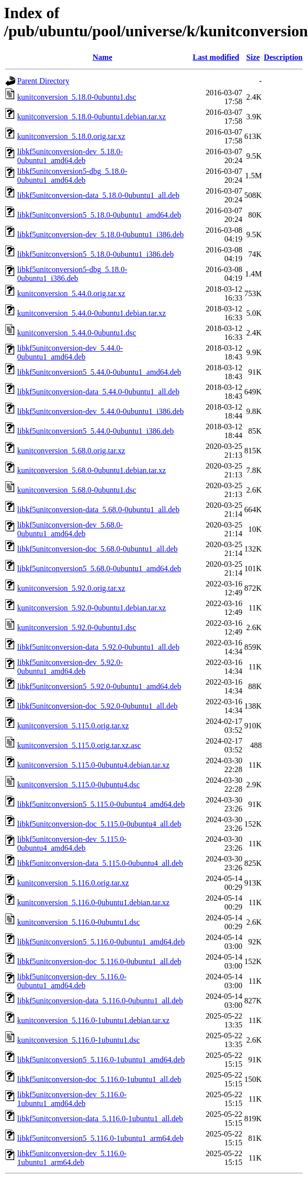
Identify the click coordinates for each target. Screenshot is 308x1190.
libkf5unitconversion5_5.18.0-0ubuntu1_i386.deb (95, 254)
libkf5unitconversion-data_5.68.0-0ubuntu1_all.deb (98, 509)
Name (102, 57)
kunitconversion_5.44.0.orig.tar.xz (71, 293)
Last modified (216, 57)
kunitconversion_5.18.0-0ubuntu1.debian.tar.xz (91, 116)
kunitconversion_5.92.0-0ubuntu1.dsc (76, 627)
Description (283, 57)
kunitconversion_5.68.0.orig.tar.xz (71, 450)
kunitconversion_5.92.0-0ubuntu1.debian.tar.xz (91, 608)
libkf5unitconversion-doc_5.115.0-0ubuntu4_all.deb (99, 824)
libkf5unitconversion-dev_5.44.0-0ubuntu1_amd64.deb (70, 352)
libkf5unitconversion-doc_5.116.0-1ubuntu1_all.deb (99, 1079)
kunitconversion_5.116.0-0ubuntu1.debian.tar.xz (93, 902)
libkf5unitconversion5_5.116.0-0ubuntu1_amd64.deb (101, 942)
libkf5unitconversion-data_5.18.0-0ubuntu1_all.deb (98, 195)
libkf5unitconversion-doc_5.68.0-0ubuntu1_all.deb (97, 549)
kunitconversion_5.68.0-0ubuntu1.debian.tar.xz (91, 470)
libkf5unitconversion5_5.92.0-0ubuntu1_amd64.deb (99, 686)
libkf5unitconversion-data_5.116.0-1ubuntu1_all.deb (100, 1118)
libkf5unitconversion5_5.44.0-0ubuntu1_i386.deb (95, 431)
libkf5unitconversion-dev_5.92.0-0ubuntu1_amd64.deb (70, 666)
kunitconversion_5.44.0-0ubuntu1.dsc (76, 333)
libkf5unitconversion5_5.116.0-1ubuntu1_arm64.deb (100, 1138)
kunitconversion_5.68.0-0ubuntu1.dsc (76, 490)
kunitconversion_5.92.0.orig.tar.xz (71, 588)
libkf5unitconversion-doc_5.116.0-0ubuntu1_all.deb (99, 961)
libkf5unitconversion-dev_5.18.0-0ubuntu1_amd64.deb (70, 156)
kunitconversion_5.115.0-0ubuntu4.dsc (78, 784)
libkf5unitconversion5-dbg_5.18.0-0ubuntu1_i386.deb (72, 273)
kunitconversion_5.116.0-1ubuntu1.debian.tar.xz (93, 1020)
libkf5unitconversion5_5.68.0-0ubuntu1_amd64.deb (99, 568)
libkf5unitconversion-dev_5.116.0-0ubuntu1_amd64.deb (71, 981)
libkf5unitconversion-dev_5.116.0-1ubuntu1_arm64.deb (71, 1157)
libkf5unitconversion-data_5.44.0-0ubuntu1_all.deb (98, 391)
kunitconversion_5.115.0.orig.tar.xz (73, 725)
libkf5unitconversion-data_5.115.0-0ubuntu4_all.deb (100, 863)
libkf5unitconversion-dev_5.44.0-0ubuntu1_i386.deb (100, 411)
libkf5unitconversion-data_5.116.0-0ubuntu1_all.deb (100, 1000)
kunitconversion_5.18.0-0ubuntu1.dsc (76, 97)
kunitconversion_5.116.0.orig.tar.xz (73, 883)
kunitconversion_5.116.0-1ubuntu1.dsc (78, 1040)
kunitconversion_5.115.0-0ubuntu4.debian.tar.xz (93, 765)
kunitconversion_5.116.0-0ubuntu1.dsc (78, 922)
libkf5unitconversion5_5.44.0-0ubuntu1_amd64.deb (99, 372)
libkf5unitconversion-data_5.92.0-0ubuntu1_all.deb (98, 647)
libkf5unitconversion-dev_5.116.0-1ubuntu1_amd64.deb (71, 1098)
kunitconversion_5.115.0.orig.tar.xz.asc (79, 745)
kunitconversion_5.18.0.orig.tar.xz (71, 136)
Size (253, 57)
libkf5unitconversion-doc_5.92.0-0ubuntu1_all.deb (97, 706)
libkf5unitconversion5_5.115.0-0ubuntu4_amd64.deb (101, 804)
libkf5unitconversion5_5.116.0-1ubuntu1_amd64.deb (101, 1059)
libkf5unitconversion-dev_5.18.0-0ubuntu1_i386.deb (100, 234)
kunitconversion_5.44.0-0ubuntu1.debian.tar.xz (91, 313)
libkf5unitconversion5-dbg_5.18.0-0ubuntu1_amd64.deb (72, 175)
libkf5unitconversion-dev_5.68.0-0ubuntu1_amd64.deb (70, 529)
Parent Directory (43, 81)
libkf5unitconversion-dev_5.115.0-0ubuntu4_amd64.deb (71, 843)
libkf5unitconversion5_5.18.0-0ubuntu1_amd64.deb (99, 215)
